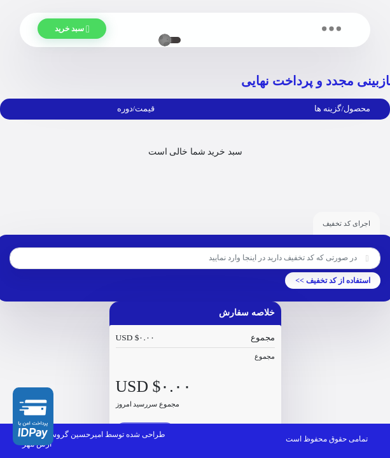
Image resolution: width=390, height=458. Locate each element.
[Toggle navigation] (331, 28)
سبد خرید (79, 29)
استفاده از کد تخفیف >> (332, 280)
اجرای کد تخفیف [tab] (346, 223)
